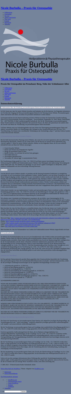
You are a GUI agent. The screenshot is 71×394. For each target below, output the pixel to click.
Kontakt (6, 21)
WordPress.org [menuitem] (12, 380)
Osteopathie (7, 14)
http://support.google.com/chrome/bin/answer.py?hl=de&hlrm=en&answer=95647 (30, 223)
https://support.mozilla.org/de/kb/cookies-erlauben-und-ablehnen (25, 221)
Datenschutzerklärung (10, 373)
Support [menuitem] (10, 385)
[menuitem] (37, 392)
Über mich (7, 19)
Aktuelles (7, 24)
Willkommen (8, 12)
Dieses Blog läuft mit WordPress (10, 368)
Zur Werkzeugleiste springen (9, 376)
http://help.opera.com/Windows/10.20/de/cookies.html (21, 226)
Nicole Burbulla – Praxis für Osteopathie (26, 8)
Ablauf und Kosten (10, 17)
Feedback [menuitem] (11, 386)
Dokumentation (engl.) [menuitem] (15, 381)
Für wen (6, 16)
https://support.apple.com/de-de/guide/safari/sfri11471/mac (22, 224)
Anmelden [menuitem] (7, 388)
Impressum (7, 22)
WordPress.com (39, 368)
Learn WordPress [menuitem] (13, 383)
